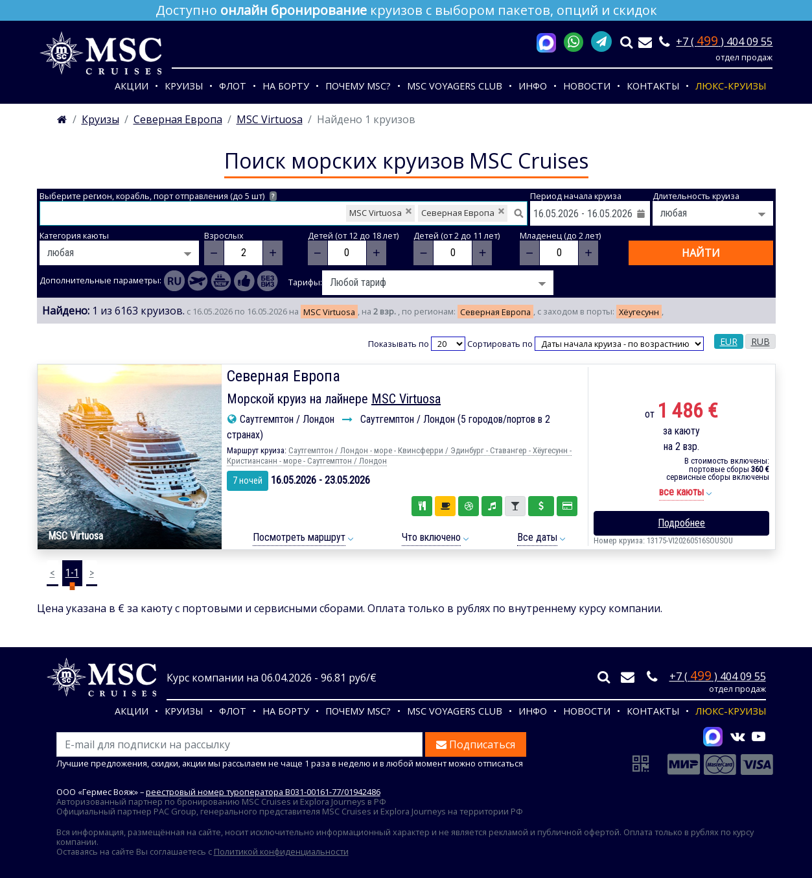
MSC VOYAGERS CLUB (454, 86)
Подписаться (475, 744)
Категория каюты (74, 236)
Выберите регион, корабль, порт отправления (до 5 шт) (158, 196)
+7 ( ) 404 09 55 (724, 41)
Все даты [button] (537, 537)
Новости (586, 86)
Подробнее (681, 523)
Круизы (184, 86)
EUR (728, 341)
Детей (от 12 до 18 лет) (353, 236)
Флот (232, 86)
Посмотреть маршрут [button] (299, 537)
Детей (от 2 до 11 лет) (456, 236)
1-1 (72, 573)
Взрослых (224, 236)
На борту (285, 86)
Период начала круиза (575, 196)
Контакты (653, 86)
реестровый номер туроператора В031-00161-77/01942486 (263, 792)
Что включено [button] (431, 537)
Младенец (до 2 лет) (560, 236)
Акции (131, 86)
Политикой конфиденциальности (281, 851)
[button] (681, 492)
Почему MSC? (358, 86)
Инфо (532, 86)
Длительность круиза (696, 196)
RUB (760, 341)
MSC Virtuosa (406, 399)
